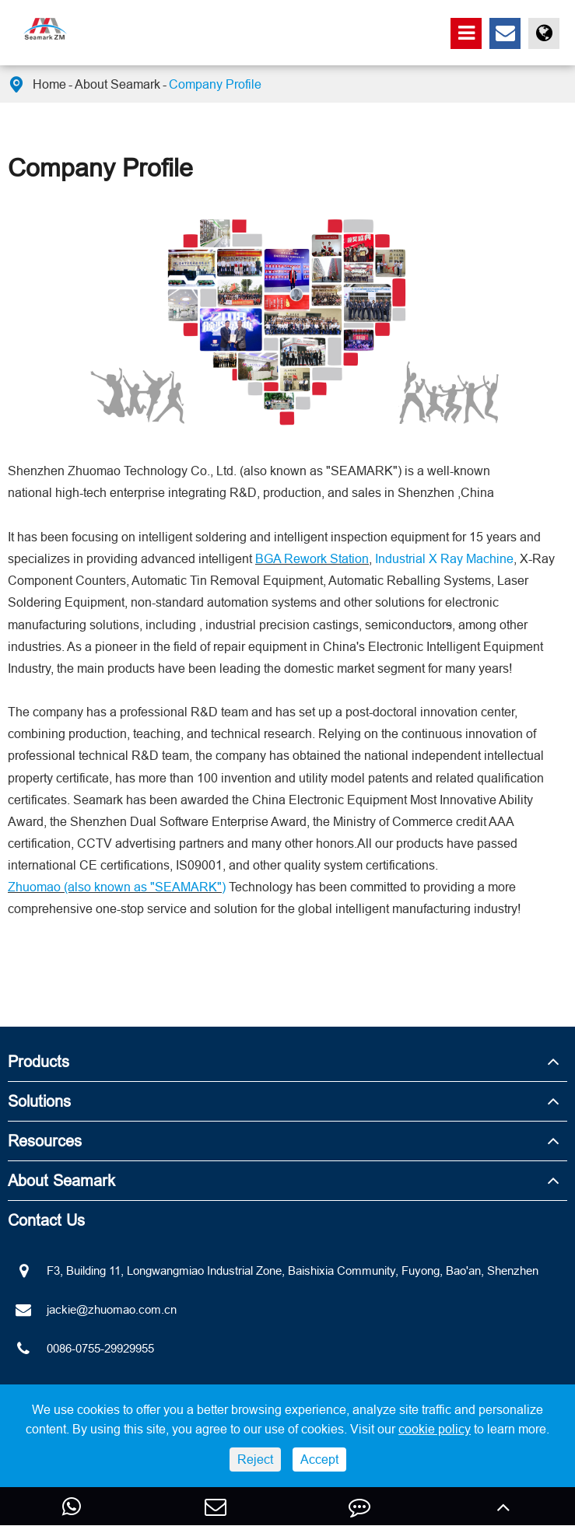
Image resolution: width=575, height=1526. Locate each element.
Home (49, 84)
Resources (45, 1141)
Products (38, 1061)
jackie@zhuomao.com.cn (92, 1309)
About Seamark (117, 84)
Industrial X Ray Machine (444, 558)
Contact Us (46, 1220)
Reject (255, 1459)
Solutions (39, 1101)
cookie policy (434, 1429)
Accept (319, 1459)
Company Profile (215, 84)
